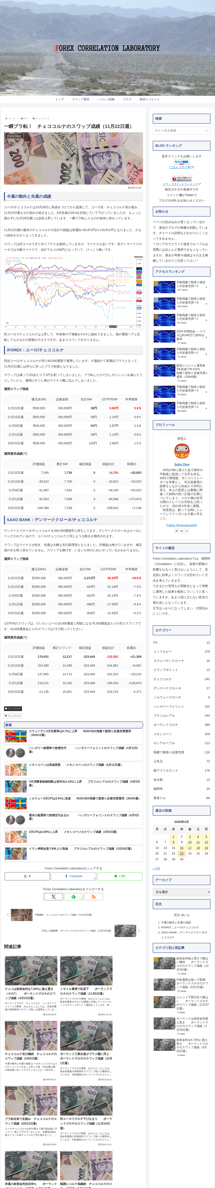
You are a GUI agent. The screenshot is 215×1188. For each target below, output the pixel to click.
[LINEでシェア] (119, 876)
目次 (177, 915)
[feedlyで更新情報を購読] (73, 896)
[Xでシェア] (27, 876)
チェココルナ (13, 708)
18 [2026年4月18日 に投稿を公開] (198, 848)
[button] (207, 131)
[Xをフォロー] (65, 896)
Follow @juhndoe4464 (181, 525)
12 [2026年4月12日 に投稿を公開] (206, 842)
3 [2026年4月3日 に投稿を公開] (190, 836)
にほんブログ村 (181, 167)
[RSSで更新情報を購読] (81, 896)
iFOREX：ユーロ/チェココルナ (180, 927)
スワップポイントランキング (182, 184)
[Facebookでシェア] (73, 876)
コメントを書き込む (73, 1082)
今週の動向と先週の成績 (176, 922)
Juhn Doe (181, 464)
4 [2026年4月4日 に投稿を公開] (198, 836)
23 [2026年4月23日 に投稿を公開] (181, 853)
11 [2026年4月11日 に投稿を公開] (198, 842)
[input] (181, 131)
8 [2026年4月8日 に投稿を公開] (173, 842)
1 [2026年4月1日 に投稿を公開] (173, 836)
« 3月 (156, 868)
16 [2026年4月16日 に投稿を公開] (181, 848)
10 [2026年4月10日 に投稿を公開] (190, 842)
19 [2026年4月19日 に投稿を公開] (206, 848)
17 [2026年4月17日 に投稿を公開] (190, 848)
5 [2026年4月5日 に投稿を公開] (206, 836)
